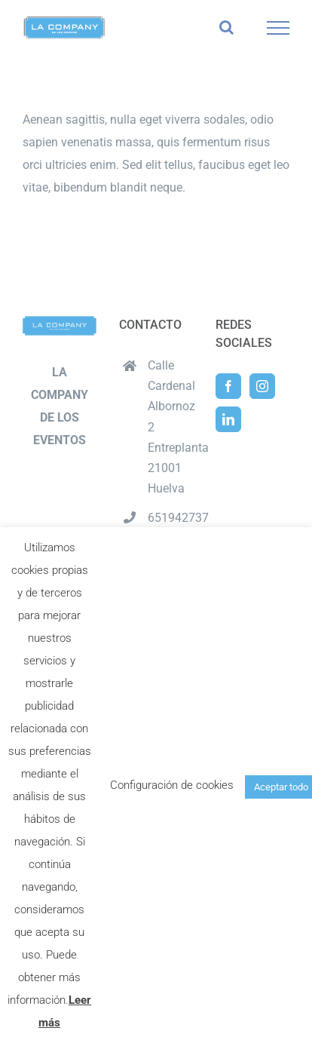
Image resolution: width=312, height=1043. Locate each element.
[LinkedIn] (228, 419)
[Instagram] (262, 386)
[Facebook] (228, 386)
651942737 (170, 518)
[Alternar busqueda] (226, 27)
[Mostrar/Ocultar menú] (278, 28)
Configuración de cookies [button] (172, 785)
